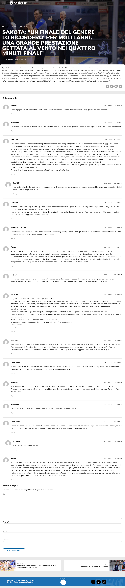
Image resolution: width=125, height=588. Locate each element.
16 (25, 59)
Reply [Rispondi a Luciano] (13, 219)
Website (6, 542)
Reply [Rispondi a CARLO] (15, 194)
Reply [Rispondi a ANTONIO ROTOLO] (13, 238)
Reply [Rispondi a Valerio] (13, 114)
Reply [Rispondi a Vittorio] (13, 174)
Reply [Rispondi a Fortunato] (13, 374)
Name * (6, 523)
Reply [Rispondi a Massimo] (13, 131)
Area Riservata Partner (24, 584)
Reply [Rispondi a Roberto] (13, 286)
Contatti (10, 582)
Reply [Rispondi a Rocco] (13, 266)
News (5, 27)
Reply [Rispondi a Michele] (13, 354)
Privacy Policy (21, 582)
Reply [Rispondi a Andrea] (13, 332)
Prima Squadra (19, 27)
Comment (7, 494)
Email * (5, 532)
